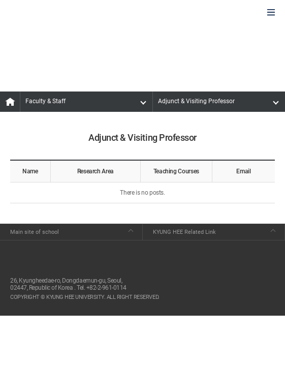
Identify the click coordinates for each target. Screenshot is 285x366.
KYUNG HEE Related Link (184, 232)
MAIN (10, 102)
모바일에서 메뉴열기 (271, 13)
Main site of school (34, 232)
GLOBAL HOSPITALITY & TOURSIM (61, 13)
